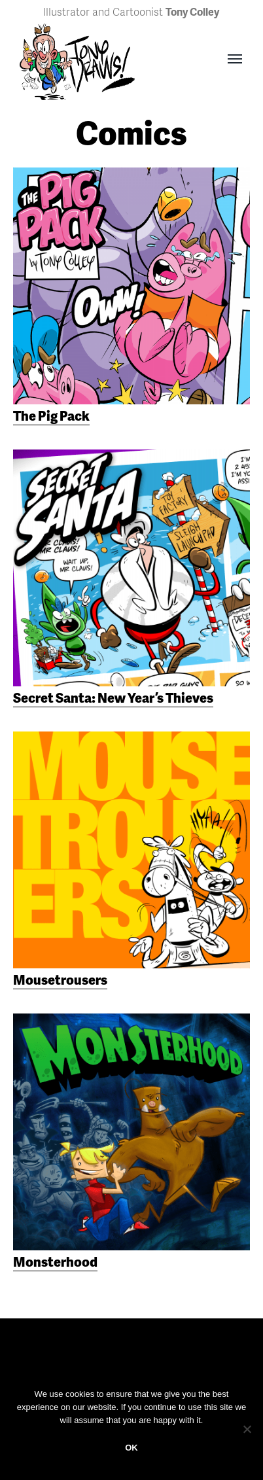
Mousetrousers (60, 979)
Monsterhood (55, 1261)
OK (131, 1448)
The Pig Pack (51, 415)
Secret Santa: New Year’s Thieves (113, 697)
